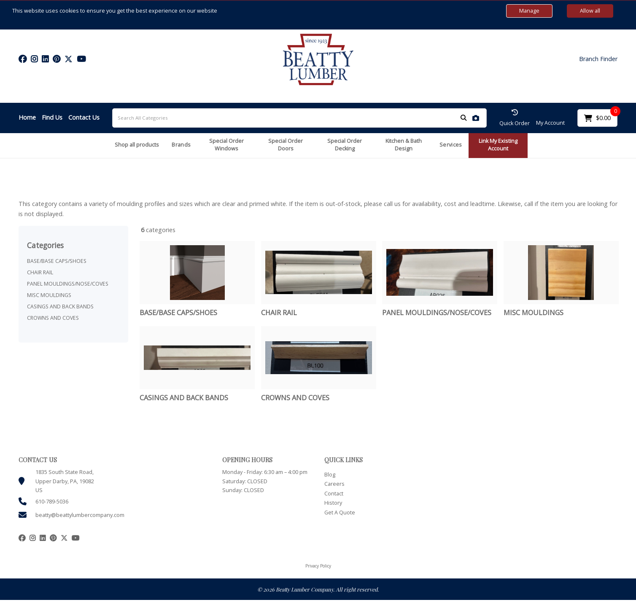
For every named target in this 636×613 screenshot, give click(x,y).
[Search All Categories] (299, 118)
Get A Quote (339, 512)
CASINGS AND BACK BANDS (60, 306)
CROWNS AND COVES (53, 317)
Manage (529, 10)
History (333, 502)
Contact (333, 493)
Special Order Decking (344, 145)
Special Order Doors (285, 145)
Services (450, 144)
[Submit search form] (463, 118)
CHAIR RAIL (40, 272)
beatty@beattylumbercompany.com (79, 515)
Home (27, 117)
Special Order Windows (226, 145)
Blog (329, 474)
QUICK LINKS (343, 459)
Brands (181, 144)
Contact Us (84, 117)
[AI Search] (476, 117)
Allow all (590, 10)
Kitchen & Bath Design (403, 145)
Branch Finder (598, 59)
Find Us (52, 117)
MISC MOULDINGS (49, 295)
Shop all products (137, 144)
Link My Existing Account (498, 145)
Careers (334, 483)
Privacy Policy (318, 566)
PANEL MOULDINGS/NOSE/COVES (67, 283)
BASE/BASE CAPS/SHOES (56, 261)
